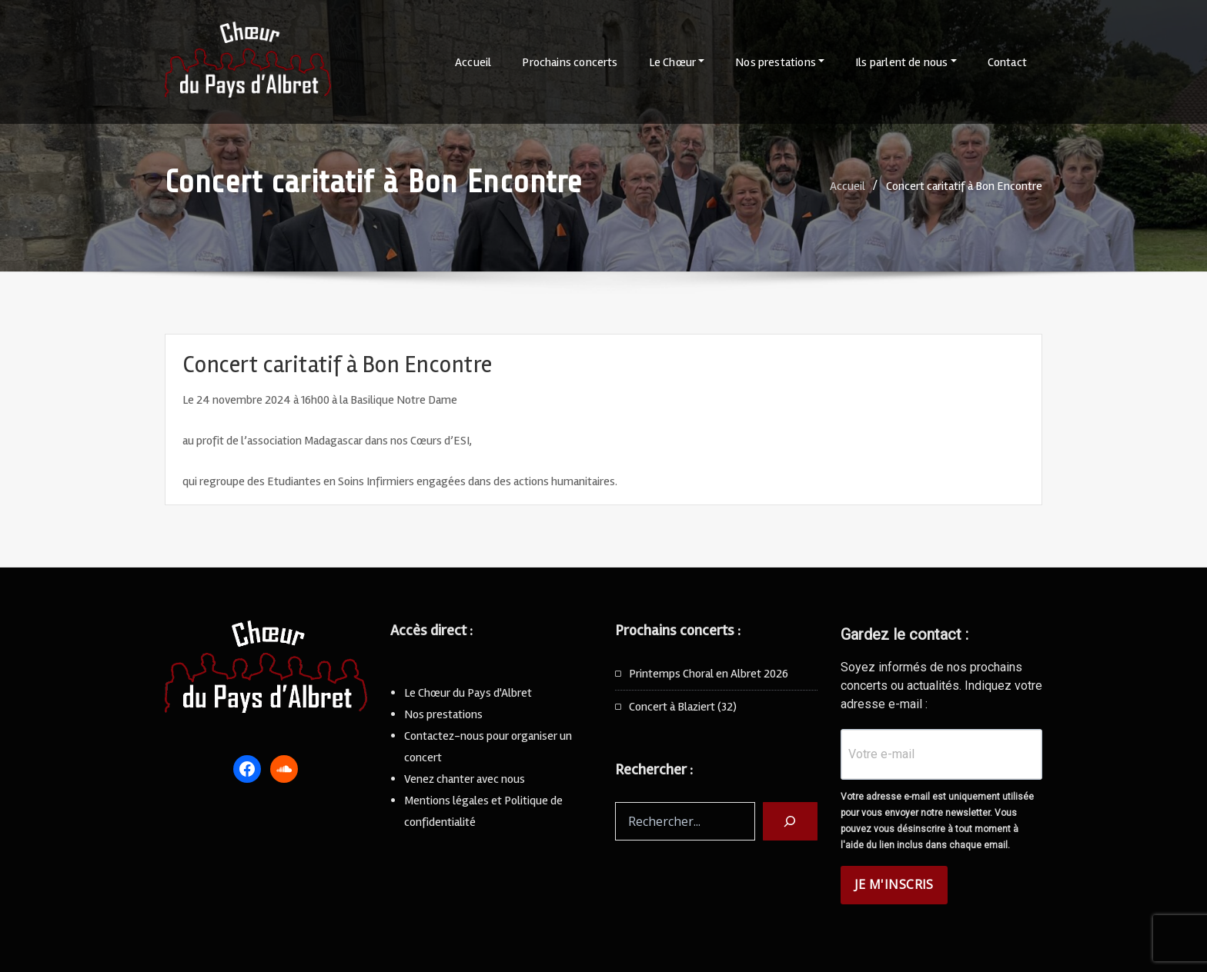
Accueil (473, 62)
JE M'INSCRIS (894, 884)
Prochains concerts (569, 62)
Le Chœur (677, 62)
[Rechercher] (790, 821)
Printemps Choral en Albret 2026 (708, 673)
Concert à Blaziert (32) (683, 706)
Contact (1007, 62)
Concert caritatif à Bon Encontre (964, 186)
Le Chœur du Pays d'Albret (468, 693)
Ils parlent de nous (906, 62)
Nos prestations (779, 62)
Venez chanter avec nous (464, 779)
